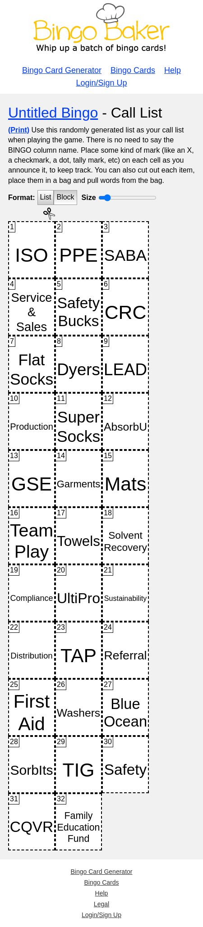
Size (89, 197)
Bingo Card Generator (62, 70)
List (45, 197)
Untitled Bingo (53, 113)
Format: (21, 197)
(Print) (18, 130)
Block (65, 197)
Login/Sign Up (101, 82)
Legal (101, 904)
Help (172, 70)
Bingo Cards (133, 70)
